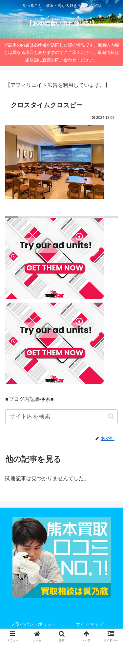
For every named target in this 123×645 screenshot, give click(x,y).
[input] (61, 416)
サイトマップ (89, 624)
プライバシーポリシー (33, 624)
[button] (111, 416)
